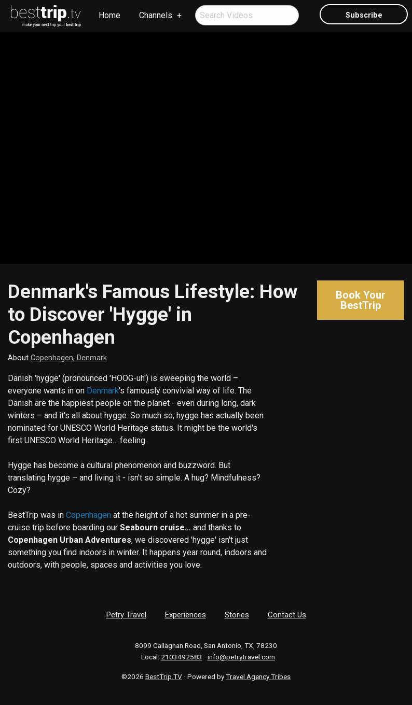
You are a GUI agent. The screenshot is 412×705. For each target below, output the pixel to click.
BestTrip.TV (163, 676)
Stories (237, 614)
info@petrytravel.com (241, 657)
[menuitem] (46, 16)
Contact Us (287, 614)
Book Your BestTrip (361, 300)
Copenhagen (88, 515)
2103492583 (181, 657)
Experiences (185, 614)
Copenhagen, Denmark (69, 358)
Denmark (103, 391)
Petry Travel (126, 614)
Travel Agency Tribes (258, 676)
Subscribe (364, 15)
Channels (155, 15)
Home (109, 15)
